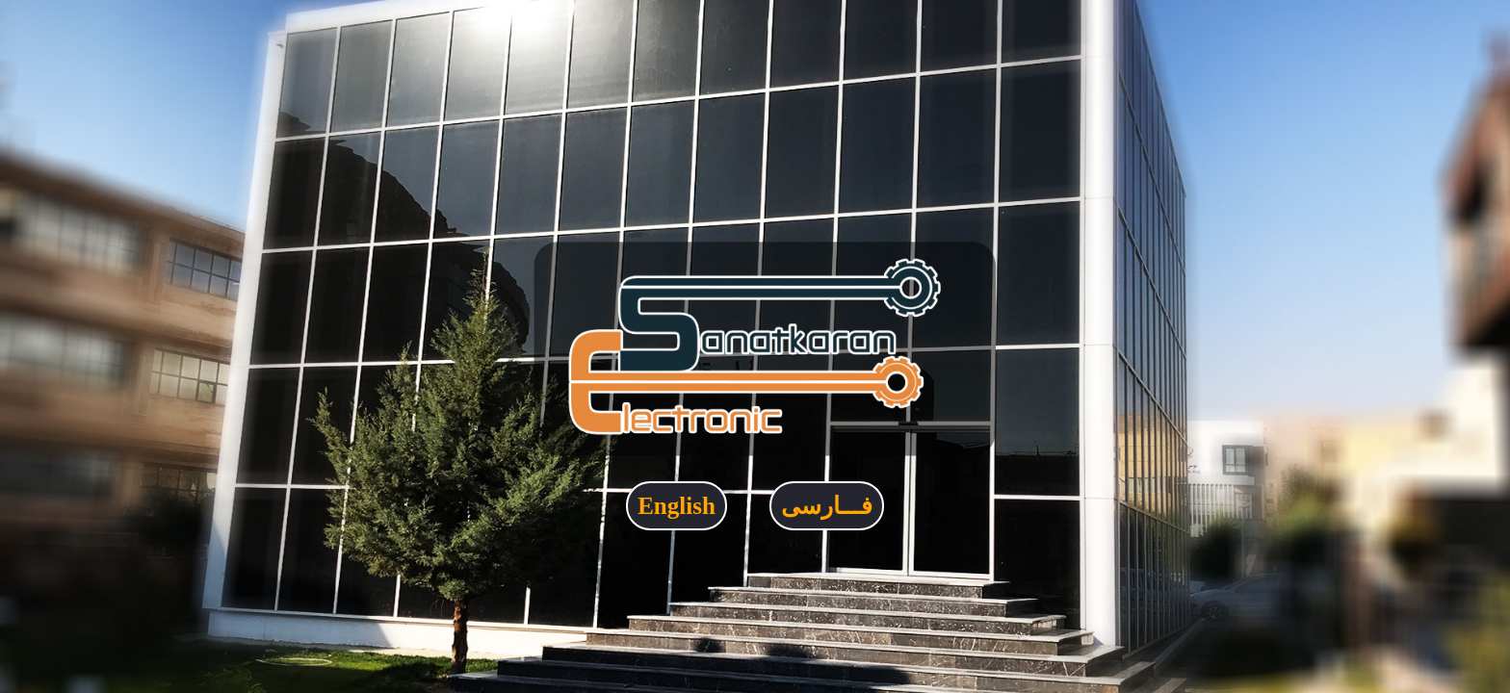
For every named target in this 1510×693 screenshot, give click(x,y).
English (677, 506)
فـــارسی (826, 506)
